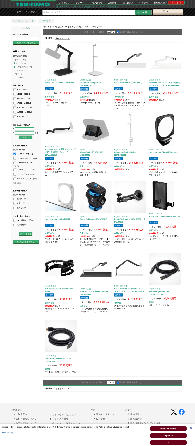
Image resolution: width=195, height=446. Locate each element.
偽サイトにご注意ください (65, 423)
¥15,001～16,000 (22, 112)
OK (168, 442)
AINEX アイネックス (25, 179)
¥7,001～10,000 (22, 103)
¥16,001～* (20, 116)
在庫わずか (21, 203)
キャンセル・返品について (65, 414)
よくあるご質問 (59, 419)
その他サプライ (24, 67)
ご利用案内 (63, 2)
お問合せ (99, 419)
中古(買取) (144, 2)
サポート (80, 2)
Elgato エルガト (23, 154)
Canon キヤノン (23, 174)
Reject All (168, 436)
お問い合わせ (96, 2)
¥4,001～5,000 (22, 94)
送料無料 (20, 225)
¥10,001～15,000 (22, 107)
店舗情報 (112, 2)
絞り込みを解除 (20, 56)
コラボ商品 (19, 77)
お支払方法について (25, 423)
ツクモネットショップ (23, 21)
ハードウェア (20, 70)
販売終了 (19, 199)
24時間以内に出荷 (24, 220)
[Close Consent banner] (191, 428)
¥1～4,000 (20, 89)
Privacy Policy (7, 432)
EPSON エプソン (24, 170)
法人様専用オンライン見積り (144, 423)
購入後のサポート (104, 414)
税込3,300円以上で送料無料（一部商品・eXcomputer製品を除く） (88, 6)
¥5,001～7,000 (22, 98)
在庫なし (19, 208)
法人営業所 (128, 2)
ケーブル (21, 63)
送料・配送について (25, 419)
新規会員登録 (160, 2)
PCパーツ (19, 74)
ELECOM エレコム (25, 158)
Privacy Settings (168, 429)
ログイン (176, 2)
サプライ (46, 21)
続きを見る (17, 183)
